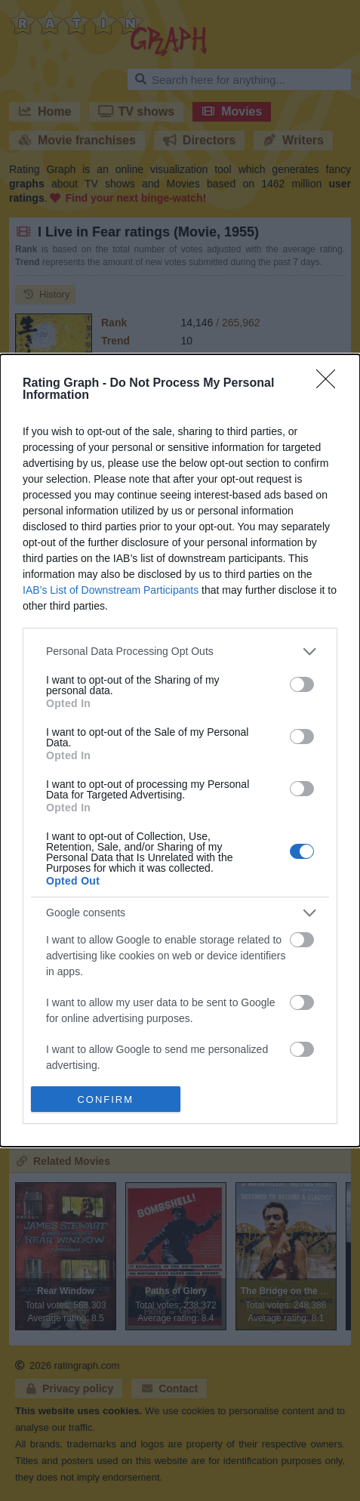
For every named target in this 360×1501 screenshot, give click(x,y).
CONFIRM (105, 1098)
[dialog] (180, 750)
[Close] (330, 383)
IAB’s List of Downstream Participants (110, 590)
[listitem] (180, 651)
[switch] (302, 684)
